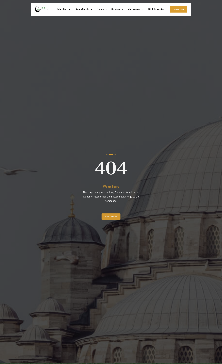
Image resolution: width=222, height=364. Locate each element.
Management (136, 9)
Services (117, 9)
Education (64, 9)
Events (102, 9)
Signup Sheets (84, 9)
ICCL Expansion (156, 9)
